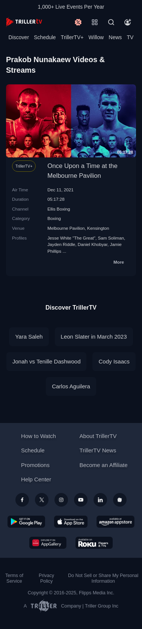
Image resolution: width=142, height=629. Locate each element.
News (115, 37)
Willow (96, 37)
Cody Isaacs (114, 361)
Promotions (35, 465)
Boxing (54, 218)
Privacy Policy (46, 578)
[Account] (127, 22)
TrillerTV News (97, 450)
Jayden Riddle (61, 244)
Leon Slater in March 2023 (94, 336)
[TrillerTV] (24, 22)
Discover (19, 37)
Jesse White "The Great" (71, 237)
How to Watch (38, 436)
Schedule (45, 37)
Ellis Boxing (58, 208)
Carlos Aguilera (71, 386)
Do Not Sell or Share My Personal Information (103, 578)
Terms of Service (14, 578)
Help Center (36, 479)
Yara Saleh (28, 336)
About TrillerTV (97, 436)
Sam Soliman (111, 237)
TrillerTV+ (72, 37)
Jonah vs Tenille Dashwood (46, 361)
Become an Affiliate (103, 465)
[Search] (111, 22)
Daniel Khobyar (92, 244)
